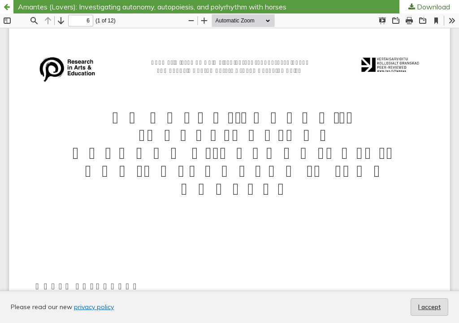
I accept (429, 307)
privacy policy (94, 307)
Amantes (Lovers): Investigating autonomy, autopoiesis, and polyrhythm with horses (152, 6)
